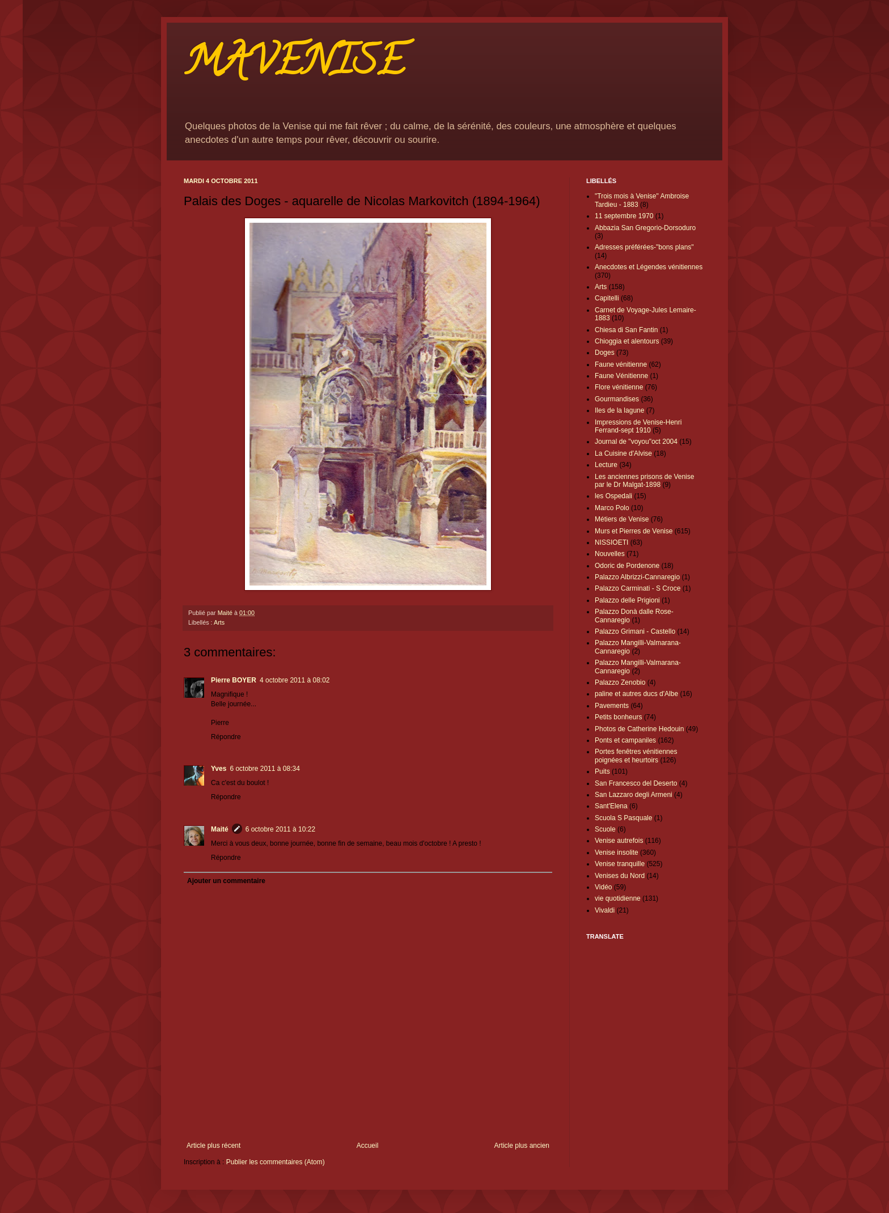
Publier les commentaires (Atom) (275, 1162)
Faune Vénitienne (621, 376)
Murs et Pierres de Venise (633, 531)
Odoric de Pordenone (627, 566)
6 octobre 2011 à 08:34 (264, 769)
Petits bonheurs (618, 717)
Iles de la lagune (619, 410)
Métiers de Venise (622, 519)
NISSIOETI (611, 542)
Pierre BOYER (233, 680)
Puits (602, 771)
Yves (218, 769)
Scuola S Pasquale (623, 818)
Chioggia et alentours (627, 341)
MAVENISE (294, 65)
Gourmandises (617, 399)
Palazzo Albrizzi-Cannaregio (637, 577)
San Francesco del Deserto (636, 783)
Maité (219, 829)
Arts (219, 622)
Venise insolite (616, 852)
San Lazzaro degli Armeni (633, 795)
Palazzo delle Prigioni (627, 600)
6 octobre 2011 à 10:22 (280, 829)
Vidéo (603, 887)
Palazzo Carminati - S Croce (637, 588)
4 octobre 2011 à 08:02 (294, 680)
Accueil (368, 1146)
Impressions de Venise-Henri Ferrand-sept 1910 (638, 426)
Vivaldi (605, 910)
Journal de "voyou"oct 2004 (636, 442)
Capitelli (607, 298)
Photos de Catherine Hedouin (639, 729)
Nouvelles (610, 554)
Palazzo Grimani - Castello (635, 631)
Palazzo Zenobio (620, 682)
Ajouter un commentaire (226, 881)
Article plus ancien (521, 1146)
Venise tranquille (620, 864)
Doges (605, 353)
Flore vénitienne (619, 387)
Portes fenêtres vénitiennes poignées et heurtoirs (636, 756)
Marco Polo (612, 508)
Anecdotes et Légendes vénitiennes (648, 267)
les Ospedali (613, 496)
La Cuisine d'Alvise (623, 453)
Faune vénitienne (621, 364)
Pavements (612, 706)
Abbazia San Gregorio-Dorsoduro (645, 228)
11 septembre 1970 (624, 216)
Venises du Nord (620, 876)
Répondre (226, 737)
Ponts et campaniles (625, 740)
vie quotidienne (618, 898)
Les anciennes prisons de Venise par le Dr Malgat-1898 (644, 481)
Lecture (606, 465)
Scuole (605, 829)
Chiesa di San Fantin (626, 330)
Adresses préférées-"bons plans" (644, 247)
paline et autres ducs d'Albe (636, 694)
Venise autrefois (619, 841)
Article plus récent (213, 1146)
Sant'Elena (611, 806)
